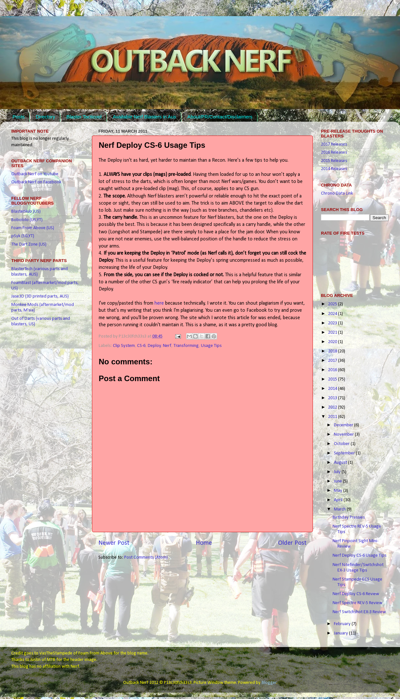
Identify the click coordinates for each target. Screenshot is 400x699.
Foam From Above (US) (32, 228)
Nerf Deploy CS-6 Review (356, 594)
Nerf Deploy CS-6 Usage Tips (359, 555)
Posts (19, 116)
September (345, 453)
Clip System (124, 345)
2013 (333, 398)
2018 (333, 351)
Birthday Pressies (349, 517)
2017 (333, 360)
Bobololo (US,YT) (27, 220)
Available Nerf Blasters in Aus (144, 116)
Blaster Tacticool (84, 116)
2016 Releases (334, 152)
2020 (333, 341)
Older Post (292, 543)
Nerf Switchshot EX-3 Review (359, 612)
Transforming (186, 345)
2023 (333, 323)
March (340, 509)
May (338, 490)
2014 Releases (334, 169)
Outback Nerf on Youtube (34, 174)
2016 (333, 370)
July (338, 472)
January (341, 633)
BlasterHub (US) (26, 211)
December (344, 425)
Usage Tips (211, 345)
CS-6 (141, 345)
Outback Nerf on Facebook (36, 182)
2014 (333, 388)
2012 (333, 407)
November (344, 434)
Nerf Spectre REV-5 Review (357, 603)
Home (204, 543)
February (343, 624)
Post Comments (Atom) (146, 557)
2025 (333, 304)
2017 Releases (334, 144)
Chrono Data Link (337, 193)
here (159, 303)
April (339, 500)
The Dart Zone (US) (28, 244)
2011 (333, 416)
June (338, 481)
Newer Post (113, 543)
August (341, 462)
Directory (45, 116)
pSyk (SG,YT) (22, 236)
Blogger (269, 682)
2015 (333, 379)
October (342, 443)
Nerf (167, 345)
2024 (333, 313)
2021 (333, 332)
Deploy (154, 345)
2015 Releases (334, 160)
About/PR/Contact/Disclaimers (220, 116)
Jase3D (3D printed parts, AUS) (40, 296)
